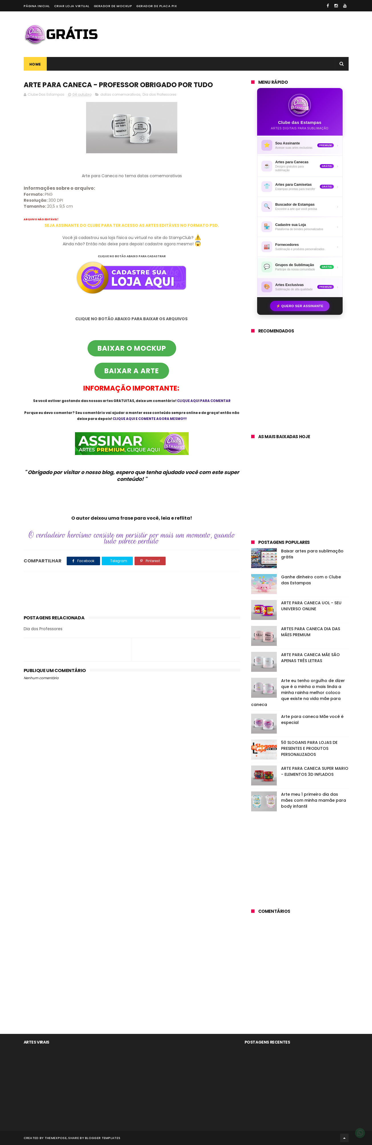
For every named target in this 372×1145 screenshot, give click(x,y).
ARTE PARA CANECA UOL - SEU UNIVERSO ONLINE (311, 606)
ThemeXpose (56, 1138)
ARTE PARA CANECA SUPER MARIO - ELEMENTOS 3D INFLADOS (314, 771)
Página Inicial (37, 6)
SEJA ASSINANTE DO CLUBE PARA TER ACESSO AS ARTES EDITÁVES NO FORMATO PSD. (131, 225)
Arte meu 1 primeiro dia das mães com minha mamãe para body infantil (313, 800)
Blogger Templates (102, 1138)
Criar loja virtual (72, 6)
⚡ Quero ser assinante (300, 306)
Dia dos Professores (159, 94)
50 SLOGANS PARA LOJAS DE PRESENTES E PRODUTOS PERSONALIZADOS (309, 748)
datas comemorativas (120, 94)
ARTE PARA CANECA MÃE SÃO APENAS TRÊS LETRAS (310, 658)
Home (35, 64)
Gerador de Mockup (113, 6)
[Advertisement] (245, 34)
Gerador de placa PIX (156, 6)
